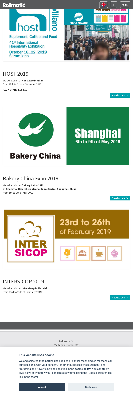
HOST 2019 (15, 73)
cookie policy (83, 369)
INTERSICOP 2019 (23, 281)
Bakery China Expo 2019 (30, 178)
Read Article (120, 95)
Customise (91, 387)
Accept (42, 387)
